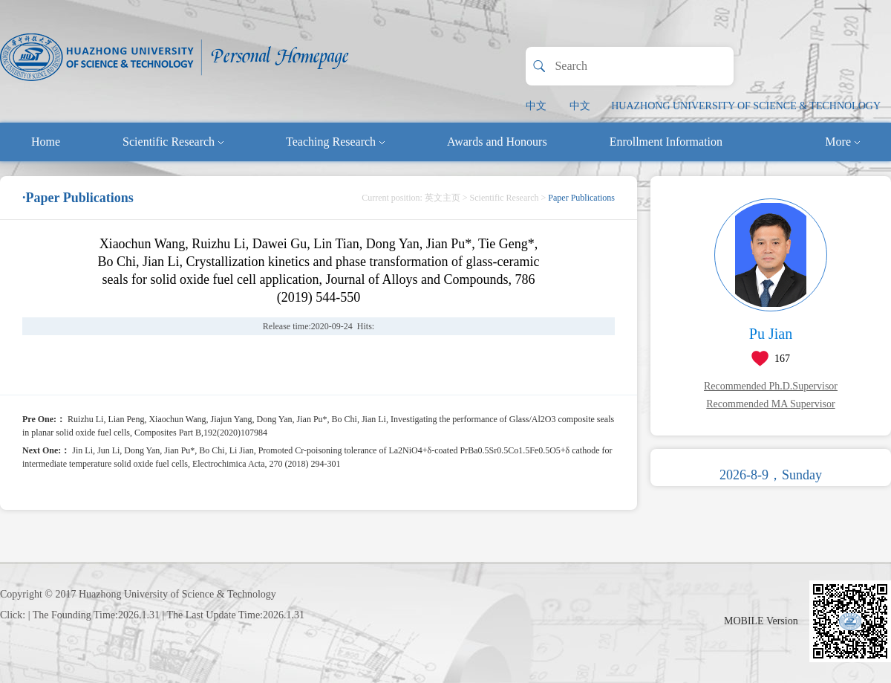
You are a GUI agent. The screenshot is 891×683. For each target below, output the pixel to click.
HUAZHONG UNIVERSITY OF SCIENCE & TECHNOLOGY (746, 105)
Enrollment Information (666, 141)
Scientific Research (173, 141)
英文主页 (442, 197)
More (842, 141)
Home (45, 141)
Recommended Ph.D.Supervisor (771, 386)
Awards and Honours (497, 141)
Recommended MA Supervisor (770, 404)
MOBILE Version (761, 621)
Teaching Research (335, 141)
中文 (536, 105)
